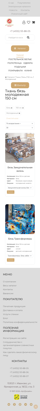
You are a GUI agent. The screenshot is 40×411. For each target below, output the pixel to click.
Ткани (20, 55)
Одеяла (28, 63)
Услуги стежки (10, 314)
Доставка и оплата (13, 310)
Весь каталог (10, 285)
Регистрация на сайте (14, 338)
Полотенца (14, 63)
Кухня (28, 70)
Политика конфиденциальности (20, 322)
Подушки (20, 66)
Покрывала (15, 70)
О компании (9, 281)
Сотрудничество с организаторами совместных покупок (18, 345)
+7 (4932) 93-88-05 (19, 368)
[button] (20, 37)
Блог (5, 318)
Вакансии (8, 293)
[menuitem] (11, 3)
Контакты (8, 289)
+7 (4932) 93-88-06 (19, 372)
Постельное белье (20, 59)
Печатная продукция (14, 306)
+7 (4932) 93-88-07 (19, 376)
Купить (10, 192)
